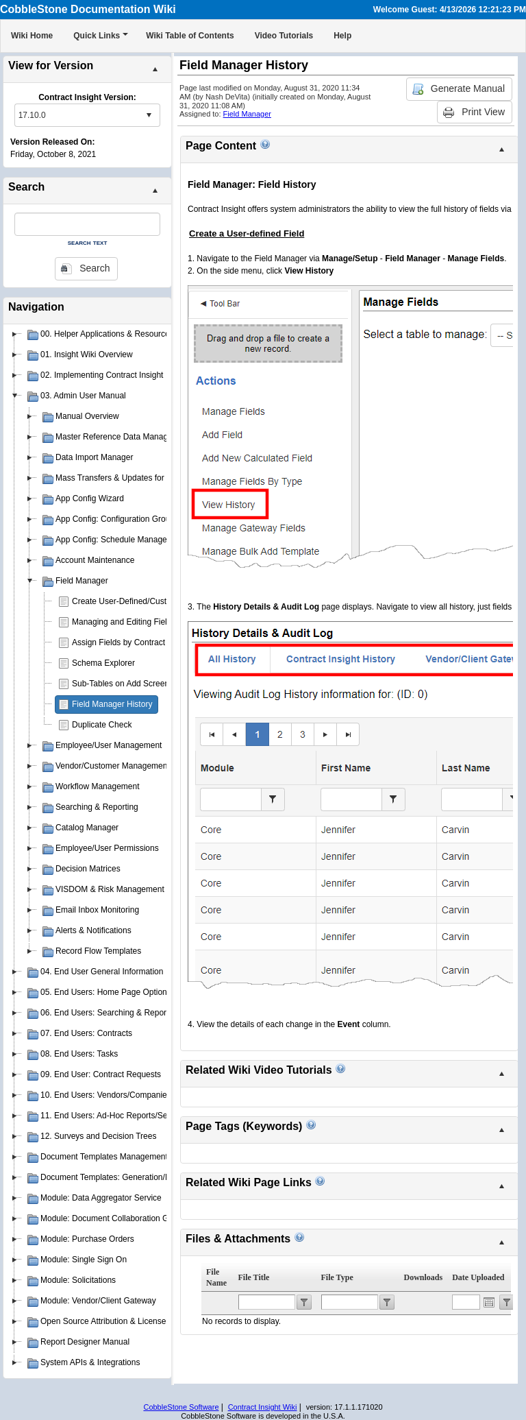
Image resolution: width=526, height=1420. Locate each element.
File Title (254, 1277)
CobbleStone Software (180, 1407)
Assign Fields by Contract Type (128, 642)
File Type (337, 1277)
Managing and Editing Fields (123, 622)
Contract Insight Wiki (262, 1407)
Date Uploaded (478, 1277)
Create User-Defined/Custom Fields (137, 601)
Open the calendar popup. (489, 1302)
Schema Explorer (103, 663)
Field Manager (247, 114)
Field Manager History (112, 704)
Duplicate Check (102, 725)
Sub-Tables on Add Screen (120, 683)
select (149, 115)
